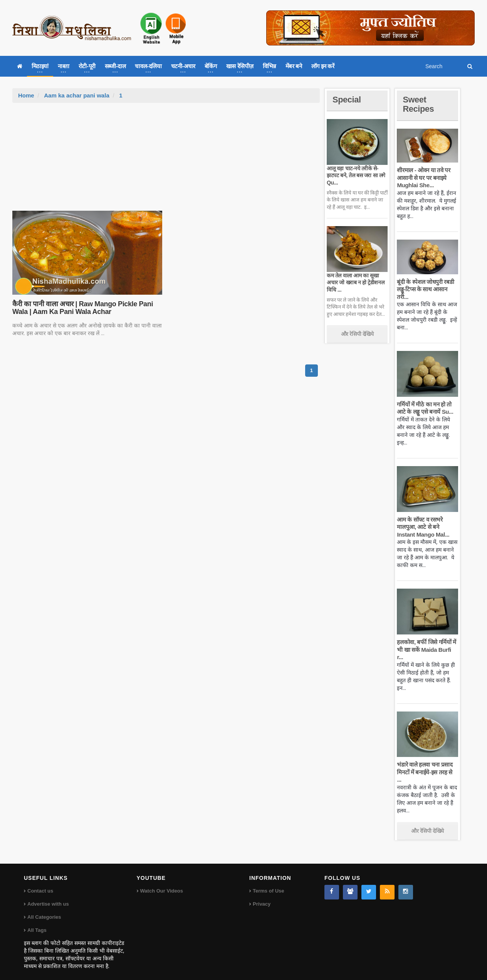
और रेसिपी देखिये (357, 334)
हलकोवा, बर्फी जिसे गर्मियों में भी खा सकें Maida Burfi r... (426, 649)
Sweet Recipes (418, 104)
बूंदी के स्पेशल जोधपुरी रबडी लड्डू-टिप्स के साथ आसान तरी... (425, 289)
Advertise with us (48, 896)
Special (347, 99)
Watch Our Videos (161, 883)
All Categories (44, 910)
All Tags (37, 923)
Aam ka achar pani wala (76, 95)
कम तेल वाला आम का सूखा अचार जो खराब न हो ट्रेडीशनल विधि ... (355, 282)
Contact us (40, 883)
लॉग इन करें (322, 66)
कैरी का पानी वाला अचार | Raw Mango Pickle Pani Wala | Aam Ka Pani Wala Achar (82, 307)
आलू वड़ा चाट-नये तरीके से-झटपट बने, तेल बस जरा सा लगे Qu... (356, 175)
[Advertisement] (166, 160)
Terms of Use (268, 883)
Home (26, 95)
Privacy (261, 896)
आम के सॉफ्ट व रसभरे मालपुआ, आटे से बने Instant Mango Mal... (423, 527)
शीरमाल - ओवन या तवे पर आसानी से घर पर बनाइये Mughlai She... (423, 177)
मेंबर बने (293, 66)
